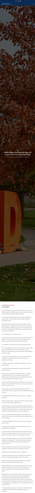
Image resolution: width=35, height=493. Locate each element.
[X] (15, 1)
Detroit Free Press (10, 305)
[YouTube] (20, 1)
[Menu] (33, 4)
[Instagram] (18, 1)
